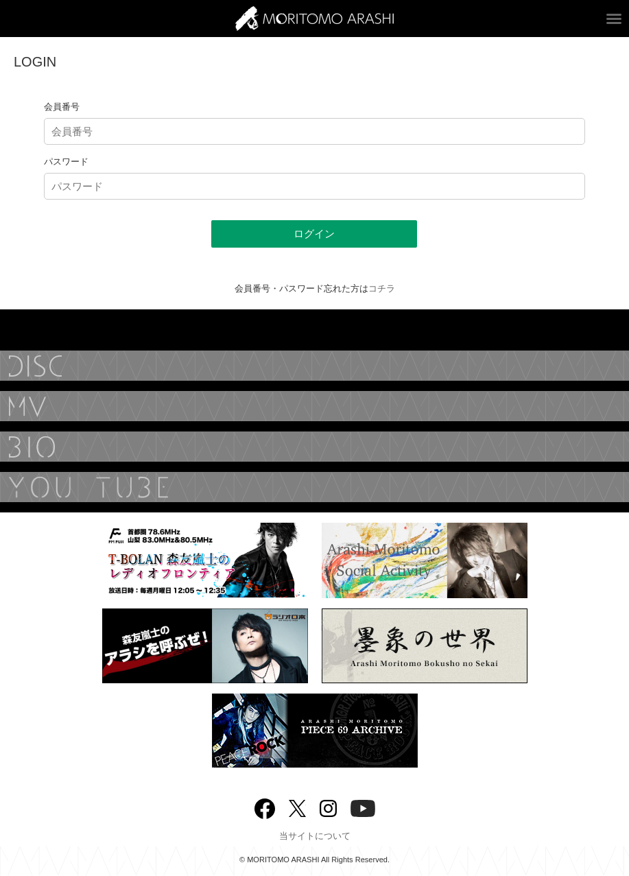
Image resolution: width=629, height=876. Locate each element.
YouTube (314, 487)
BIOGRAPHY (314, 446)
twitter (297, 807)
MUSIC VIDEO (314, 406)
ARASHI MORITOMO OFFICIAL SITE (314, 18)
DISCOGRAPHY (314, 366)
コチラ (381, 288)
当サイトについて (315, 836)
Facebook (264, 805)
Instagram (328, 807)
